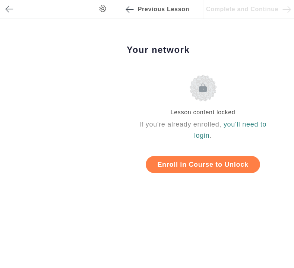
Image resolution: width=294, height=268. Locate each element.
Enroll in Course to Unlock (202, 164)
